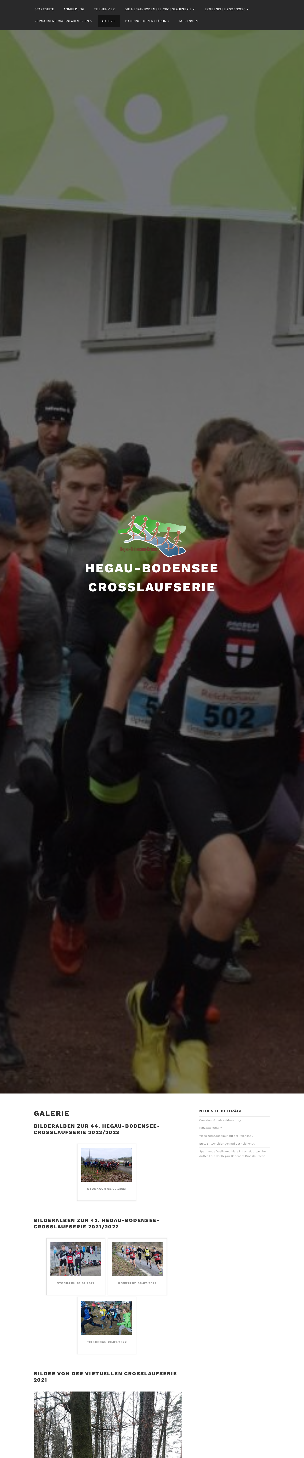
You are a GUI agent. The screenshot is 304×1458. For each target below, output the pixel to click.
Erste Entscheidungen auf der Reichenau (227, 1143)
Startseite (44, 9)
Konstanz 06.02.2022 (137, 1283)
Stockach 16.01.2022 (76, 1283)
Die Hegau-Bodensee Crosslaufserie (158, 9)
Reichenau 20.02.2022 (107, 1342)
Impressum (188, 21)
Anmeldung (74, 9)
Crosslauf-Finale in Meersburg (220, 1120)
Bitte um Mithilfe (210, 1128)
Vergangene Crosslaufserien (62, 21)
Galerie (109, 21)
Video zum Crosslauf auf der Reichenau (226, 1136)
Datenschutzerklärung (147, 21)
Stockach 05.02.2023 (106, 1188)
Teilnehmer (104, 9)
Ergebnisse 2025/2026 (225, 9)
